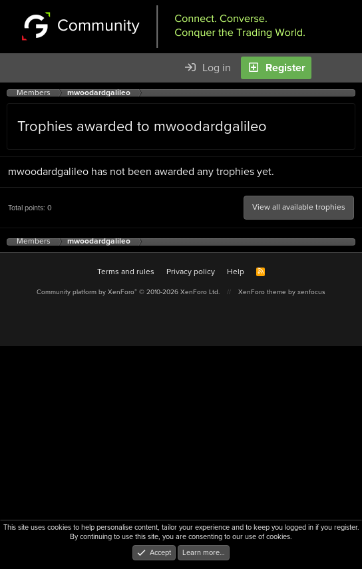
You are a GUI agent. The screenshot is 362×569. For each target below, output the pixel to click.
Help (235, 272)
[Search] (351, 68)
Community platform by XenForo (128, 292)
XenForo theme (262, 292)
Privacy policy (190, 272)
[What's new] (328, 68)
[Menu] (17, 68)
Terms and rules (125, 272)
